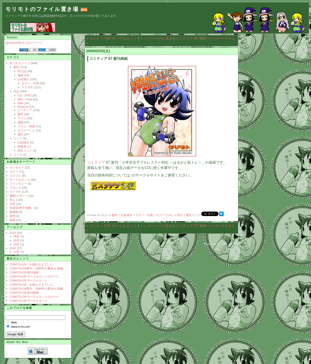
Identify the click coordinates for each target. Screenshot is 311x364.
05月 (16, 240)
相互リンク (25, 150)
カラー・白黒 (30, 83)
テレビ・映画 (26, 126)
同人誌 (22, 71)
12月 (16, 252)
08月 (16, 236)
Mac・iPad (25, 99)
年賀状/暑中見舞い (21, 208)
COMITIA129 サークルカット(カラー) (33, 276)
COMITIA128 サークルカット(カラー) (33, 296)
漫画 (20, 75)
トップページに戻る (156, 38)
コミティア (96, 162)
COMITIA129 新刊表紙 (24, 272)
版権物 (13, 212)
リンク (17, 138)
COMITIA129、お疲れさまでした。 (32, 264)
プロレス (171, 215)
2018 (12, 248)
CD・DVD (24, 95)
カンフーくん (26, 130)
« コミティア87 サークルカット (111, 38)
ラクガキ (27, 87)
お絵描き (23, 79)
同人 (180, 215)
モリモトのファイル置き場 (42, 9)
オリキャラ (16, 167)
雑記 (20, 134)
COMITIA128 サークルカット (28, 300)
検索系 (22, 146)
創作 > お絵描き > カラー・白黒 (133, 215)
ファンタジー (18, 183)
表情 (12, 216)
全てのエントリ (19, 63)
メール (17, 154)
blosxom (23, 106)
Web (21, 103)
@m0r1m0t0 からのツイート (24, 42)
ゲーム (22, 118)
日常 (12, 204)
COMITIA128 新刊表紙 (24, 292)
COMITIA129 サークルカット (28, 280)
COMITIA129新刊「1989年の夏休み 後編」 (37, 268)
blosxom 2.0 (229, 244)
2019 (12, 232)
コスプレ (15, 175)
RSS (84, 10)
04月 (16, 244)
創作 (16, 67)
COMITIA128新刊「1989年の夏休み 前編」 (37, 288)
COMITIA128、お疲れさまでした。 (32, 284)
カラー (160, 215)
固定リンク (193, 215)
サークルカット (19, 179)
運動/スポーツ (18, 195)
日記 (16, 91)
